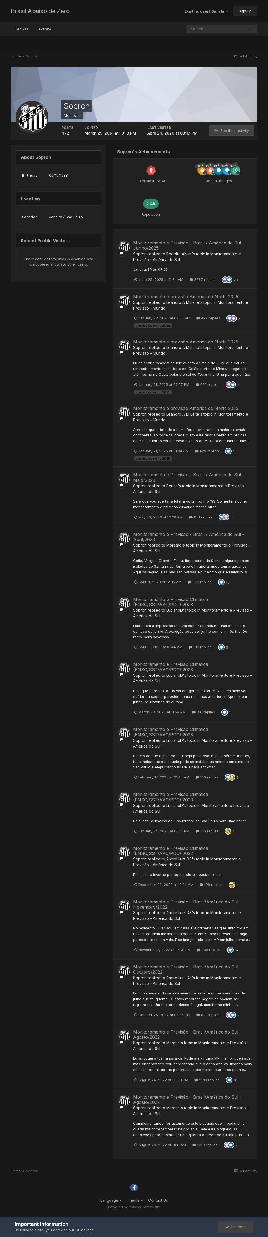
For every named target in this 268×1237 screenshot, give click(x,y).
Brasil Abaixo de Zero (40, 10)
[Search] (216, 29)
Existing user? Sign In (206, 11)
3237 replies (202, 279)
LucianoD (174, 610)
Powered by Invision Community (134, 1207)
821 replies (207, 1015)
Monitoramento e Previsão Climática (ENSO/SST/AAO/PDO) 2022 (170, 850)
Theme (135, 1200)
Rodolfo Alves (179, 254)
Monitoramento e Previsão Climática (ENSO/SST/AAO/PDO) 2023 (170, 602)
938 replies (209, 949)
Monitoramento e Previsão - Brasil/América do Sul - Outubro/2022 (187, 969)
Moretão (174, 545)
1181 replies (200, 517)
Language (111, 1200)
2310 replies (207, 1080)
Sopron (140, 254)
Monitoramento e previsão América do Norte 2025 (185, 296)
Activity (45, 29)
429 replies (208, 318)
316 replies (200, 647)
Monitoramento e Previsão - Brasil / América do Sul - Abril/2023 (188, 537)
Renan (172, 485)
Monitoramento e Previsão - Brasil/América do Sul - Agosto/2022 (187, 1034)
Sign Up (245, 11)
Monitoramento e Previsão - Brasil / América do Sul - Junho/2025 (188, 245)
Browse (22, 29)
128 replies (211, 884)
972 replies (200, 582)
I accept (235, 1226)
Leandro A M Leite (182, 302)
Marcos (173, 1042)
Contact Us (158, 1200)
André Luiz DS (179, 859)
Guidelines (84, 1230)
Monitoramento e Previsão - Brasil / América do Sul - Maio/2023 (188, 477)
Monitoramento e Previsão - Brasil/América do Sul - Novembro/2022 (187, 904)
